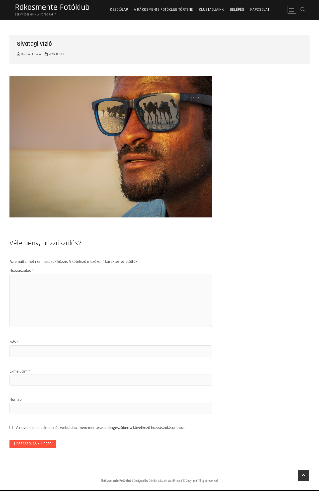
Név (13, 342)
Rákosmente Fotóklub (54, 7)
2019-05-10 (54, 55)
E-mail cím (19, 372)
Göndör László (29, 55)
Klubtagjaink (213, 9)
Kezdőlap (121, 9)
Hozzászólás (21, 271)
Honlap (15, 400)
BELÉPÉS (239, 9)
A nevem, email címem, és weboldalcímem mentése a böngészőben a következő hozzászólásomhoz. (100, 428)
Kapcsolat (262, 9)
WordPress (174, 482)
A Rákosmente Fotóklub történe (165, 9)
